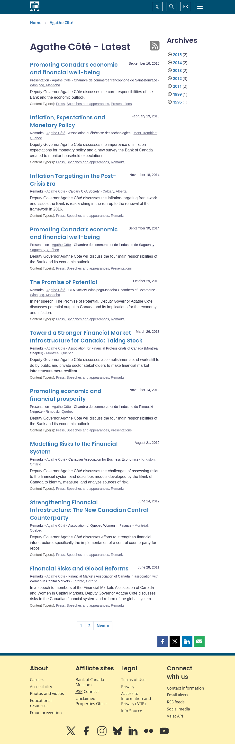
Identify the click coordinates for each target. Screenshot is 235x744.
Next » (103, 625)
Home (35, 22)
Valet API (175, 716)
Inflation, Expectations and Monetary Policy (67, 121)
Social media (178, 709)
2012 (177, 78)
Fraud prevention (46, 712)
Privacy (127, 686)
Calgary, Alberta (115, 191)
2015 (177, 54)
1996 (177, 102)
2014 (177, 62)
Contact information (185, 688)
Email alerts (177, 695)
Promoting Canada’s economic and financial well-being (74, 68)
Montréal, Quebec (59, 353)
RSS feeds (176, 702)
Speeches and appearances (88, 104)
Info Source (131, 710)
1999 (177, 94)
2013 (177, 70)
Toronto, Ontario (85, 581)
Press (60, 104)
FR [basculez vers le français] (185, 6)
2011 (177, 86)
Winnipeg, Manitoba (45, 85)
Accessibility (41, 686)
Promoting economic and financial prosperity (65, 395)
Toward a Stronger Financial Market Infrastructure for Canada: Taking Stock (86, 336)
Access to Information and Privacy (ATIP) (136, 698)
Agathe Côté (61, 22)
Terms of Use (133, 679)
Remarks (118, 162)
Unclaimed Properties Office (91, 701)
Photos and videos (47, 693)
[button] (162, 641)
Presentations (121, 104)
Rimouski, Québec (59, 411)
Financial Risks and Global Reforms (79, 568)
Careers (37, 679)
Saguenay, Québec (44, 250)
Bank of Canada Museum (90, 682)
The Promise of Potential (64, 282)
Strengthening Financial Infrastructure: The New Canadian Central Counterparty (89, 510)
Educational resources (41, 703)
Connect (87, 691)
